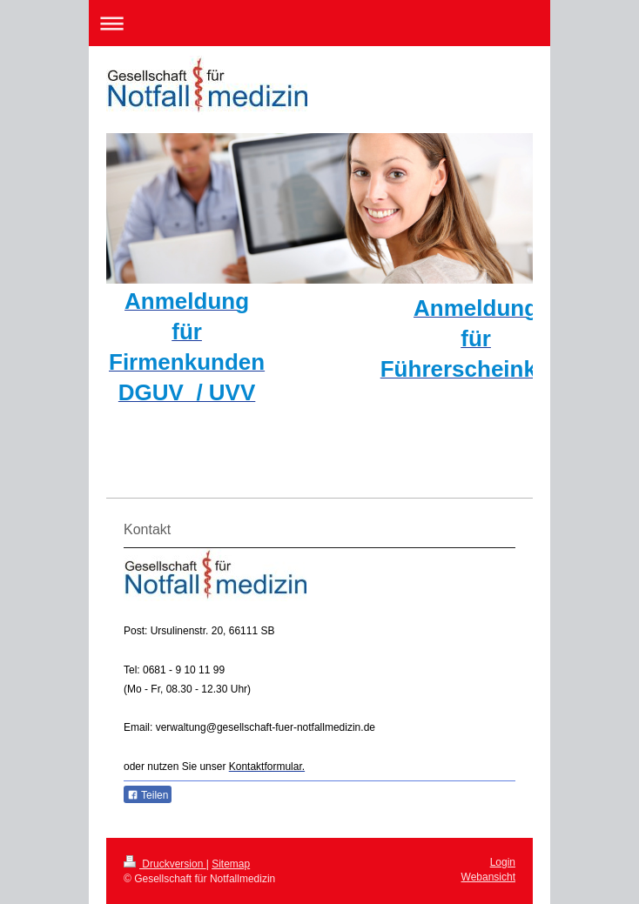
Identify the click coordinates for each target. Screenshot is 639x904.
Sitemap (231, 864)
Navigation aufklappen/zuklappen (319, 23)
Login (502, 862)
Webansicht (488, 877)
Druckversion (165, 864)
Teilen (147, 795)
